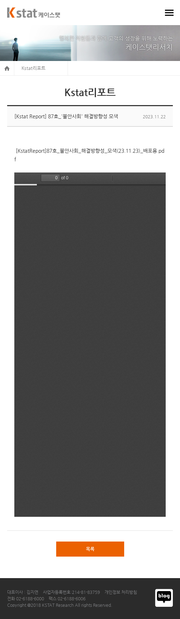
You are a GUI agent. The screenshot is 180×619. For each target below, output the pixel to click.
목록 (90, 549)
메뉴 (169, 13)
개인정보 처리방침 (120, 592)
